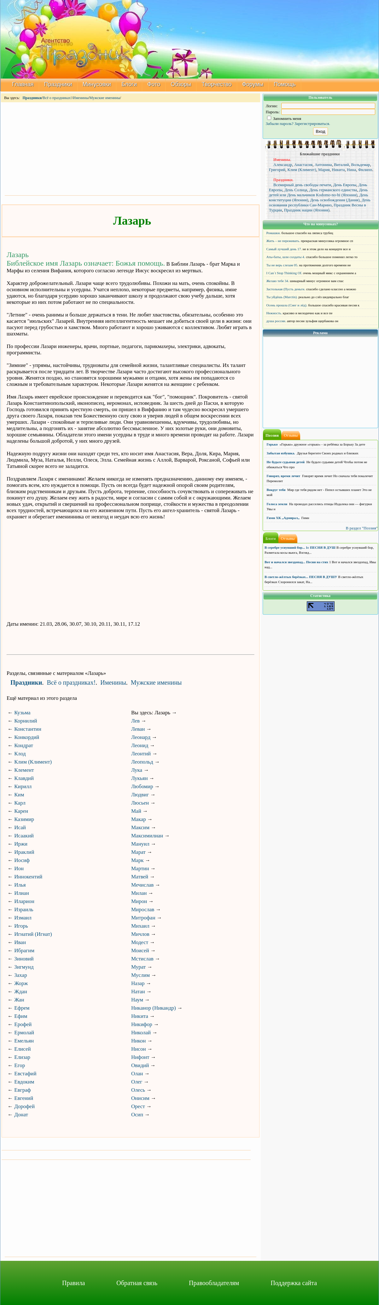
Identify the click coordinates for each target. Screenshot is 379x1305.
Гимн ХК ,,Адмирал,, (283, 518)
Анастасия (303, 164)
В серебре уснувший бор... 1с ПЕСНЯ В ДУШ (300, 547)
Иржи (20, 844)
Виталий (341, 164)
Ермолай (24, 1033)
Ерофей (23, 1024)
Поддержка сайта (294, 1282)
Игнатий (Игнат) (33, 934)
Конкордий (26, 737)
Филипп (365, 169)
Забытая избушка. (281, 453)
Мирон (139, 901)
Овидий (140, 1065)
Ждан (20, 992)
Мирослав (142, 909)
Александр (282, 164)
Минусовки (97, 84)
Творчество (216, 84)
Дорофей (24, 1106)
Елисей (22, 1049)
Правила (73, 1282)
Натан (138, 992)
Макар (138, 819)
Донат (21, 1115)
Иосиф (22, 860)
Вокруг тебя (276, 490)
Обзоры (181, 84)
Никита (139, 1016)
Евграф (22, 1090)
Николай (141, 1033)
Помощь (285, 84)
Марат (138, 852)
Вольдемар (360, 164)
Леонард (140, 737)
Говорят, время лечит (283, 476)
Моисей (140, 951)
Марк (137, 860)
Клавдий (24, 778)
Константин (27, 729)
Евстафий (25, 1074)
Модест (139, 942)
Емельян (24, 1041)
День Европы (345, 184)
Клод (20, 754)
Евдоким (24, 1082)
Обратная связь (136, 1282)
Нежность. (274, 313)
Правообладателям (214, 1282)
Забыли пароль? (280, 123)
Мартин (140, 868)
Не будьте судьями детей (286, 462)
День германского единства (333, 189)
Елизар (22, 1057)
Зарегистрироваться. (312, 123)
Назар (138, 983)
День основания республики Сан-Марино (319, 202)
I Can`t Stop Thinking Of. (284, 273)
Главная (23, 84)
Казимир (24, 819)
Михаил (140, 926)
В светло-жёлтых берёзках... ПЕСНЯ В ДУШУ (301, 577)
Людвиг (140, 795)
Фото (153, 84)
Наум (137, 1000)
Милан (139, 893)
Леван (138, 729)
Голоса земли (277, 504)
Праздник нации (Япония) (306, 210)
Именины (80, 98)
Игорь (21, 926)
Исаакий (24, 836)
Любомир (142, 786)
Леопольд (142, 762)
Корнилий (25, 721)
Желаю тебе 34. (277, 281)
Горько (272, 444)
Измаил (23, 918)
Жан (19, 1000)
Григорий (277, 169)
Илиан (21, 893)
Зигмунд (23, 967)
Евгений (23, 1098)
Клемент (24, 770)
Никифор (141, 1024)
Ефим (20, 1016)
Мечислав (142, 885)
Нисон (138, 1049)
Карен (21, 811)
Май (136, 811)
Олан (137, 1074)
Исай (20, 827)
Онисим (140, 1098)
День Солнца (295, 189)
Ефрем (21, 1008)
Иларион (24, 901)
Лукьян (139, 778)
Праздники (58, 84)
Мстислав (142, 959)
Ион (19, 868)
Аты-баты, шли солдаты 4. (285, 257)
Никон (138, 1041)
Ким (19, 795)
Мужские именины (105, 98)
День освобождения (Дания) (335, 200)
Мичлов (140, 934)
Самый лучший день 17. (284, 249)
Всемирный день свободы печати (302, 184)
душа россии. (276, 321)
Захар (20, 975)
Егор (19, 1065)
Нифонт (140, 1057)
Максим (140, 827)
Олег (136, 1082)
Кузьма (22, 713)
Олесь (138, 1090)
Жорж (21, 983)
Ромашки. (273, 233)
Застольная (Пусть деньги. (285, 289)
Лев (135, 721)
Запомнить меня (284, 118)
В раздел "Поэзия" (362, 528)
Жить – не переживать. (283, 241)
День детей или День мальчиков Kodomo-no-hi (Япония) (318, 192)
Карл (19, 803)
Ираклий (24, 852)
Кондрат (23, 745)
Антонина (323, 164)
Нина (351, 169)
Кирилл (23, 786)
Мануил (140, 844)
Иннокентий (28, 877)
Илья (20, 885)
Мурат (138, 967)
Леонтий (141, 754)
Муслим (140, 975)
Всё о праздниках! (57, 98)
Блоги (129, 84)
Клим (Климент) (33, 762)
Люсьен (140, 803)
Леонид (139, 745)
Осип (137, 1115)
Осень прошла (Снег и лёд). (286, 305)
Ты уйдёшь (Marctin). (282, 297)
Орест (138, 1106)
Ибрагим (24, 951)
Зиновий (23, 959)
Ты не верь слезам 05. (282, 265)
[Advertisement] (130, 148)
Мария (324, 169)
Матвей (139, 877)
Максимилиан (147, 836)
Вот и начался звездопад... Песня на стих (296, 562)
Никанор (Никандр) (153, 1008)
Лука (136, 770)
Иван (20, 942)
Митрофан (143, 918)
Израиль (23, 909)
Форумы (253, 84)
